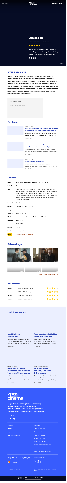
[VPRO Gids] (38, 461)
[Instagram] (8, 418)
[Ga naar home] (33, 3)
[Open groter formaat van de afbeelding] (20, 255)
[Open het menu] (5, 3)
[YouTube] (11, 418)
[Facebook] (14, 418)
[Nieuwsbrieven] (57, 3)
